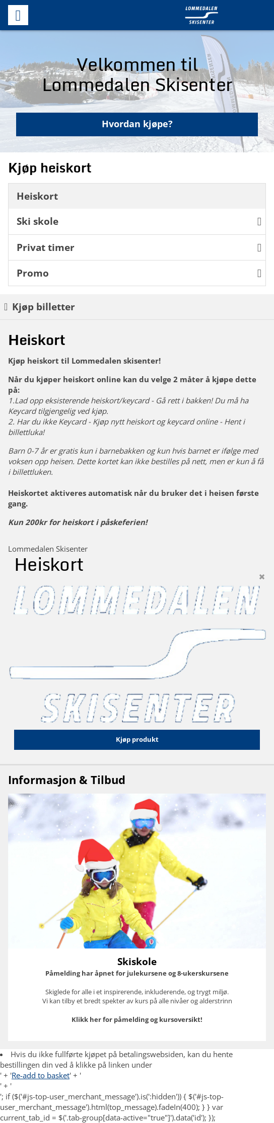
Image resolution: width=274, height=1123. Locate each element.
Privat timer (139, 247)
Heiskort (37, 196)
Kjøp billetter (39, 306)
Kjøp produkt (137, 739)
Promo (139, 273)
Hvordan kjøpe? (137, 124)
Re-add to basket (41, 1075)
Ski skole (139, 221)
